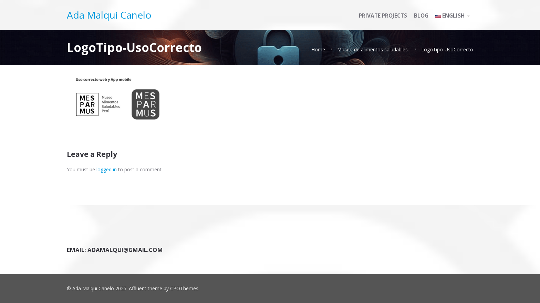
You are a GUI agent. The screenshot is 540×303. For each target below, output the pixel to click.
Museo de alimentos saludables (372, 49)
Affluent (137, 288)
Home (318, 49)
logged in (106, 169)
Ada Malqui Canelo (109, 14)
